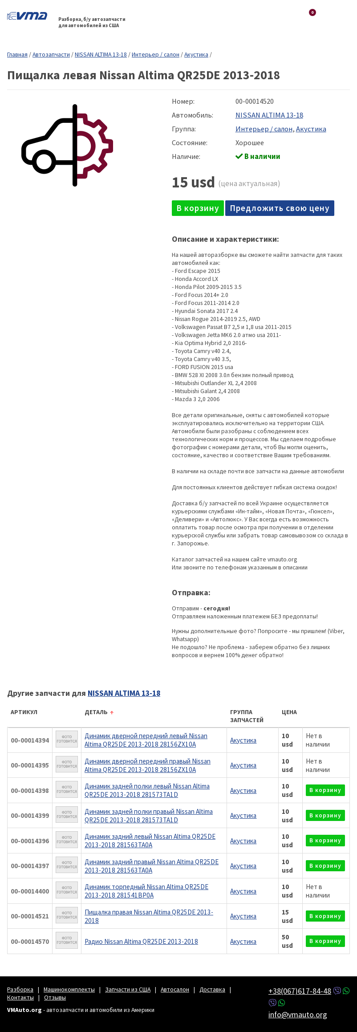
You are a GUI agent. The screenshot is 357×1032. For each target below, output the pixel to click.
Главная (17, 54)
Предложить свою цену (280, 208)
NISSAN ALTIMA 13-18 (101, 54)
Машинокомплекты (69, 989)
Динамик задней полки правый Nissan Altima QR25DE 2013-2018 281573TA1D (149, 815)
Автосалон (175, 989)
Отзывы (55, 997)
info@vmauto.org (297, 1014)
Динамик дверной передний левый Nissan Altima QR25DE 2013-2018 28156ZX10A (146, 739)
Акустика (196, 54)
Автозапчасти (51, 54)
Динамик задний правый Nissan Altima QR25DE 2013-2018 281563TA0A (152, 865)
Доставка (212, 989)
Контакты (20, 997)
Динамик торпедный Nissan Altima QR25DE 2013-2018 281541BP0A (146, 890)
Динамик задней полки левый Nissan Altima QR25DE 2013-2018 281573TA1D (147, 790)
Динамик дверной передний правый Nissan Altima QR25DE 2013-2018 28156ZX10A (148, 765)
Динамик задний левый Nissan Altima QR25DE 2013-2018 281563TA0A (150, 840)
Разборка (20, 989)
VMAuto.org (29, 15)
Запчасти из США (127, 989)
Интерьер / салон (155, 54)
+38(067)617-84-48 (299, 991)
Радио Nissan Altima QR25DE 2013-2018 (141, 941)
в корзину (197, 208)
